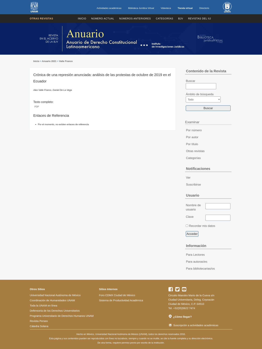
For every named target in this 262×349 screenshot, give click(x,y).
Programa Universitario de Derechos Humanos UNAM (62, 315)
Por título (192, 144)
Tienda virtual (185, 8)
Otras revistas (41, 18)
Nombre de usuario (193, 207)
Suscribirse (193, 184)
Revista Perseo (39, 320)
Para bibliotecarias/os (200, 268)
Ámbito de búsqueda (203, 97)
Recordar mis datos (202, 226)
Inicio (82, 18)
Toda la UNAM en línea (43, 305)
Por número (194, 130)
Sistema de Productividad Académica (121, 300)
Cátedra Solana (39, 326)
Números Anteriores (135, 18)
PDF (36, 106)
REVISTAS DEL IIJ (199, 18)
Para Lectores (195, 254)
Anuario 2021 (49, 61)
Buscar (201, 84)
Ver (188, 177)
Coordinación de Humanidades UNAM (52, 300)
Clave (189, 216)
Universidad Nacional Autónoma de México (55, 295)
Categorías (164, 18)
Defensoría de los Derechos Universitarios (55, 310)
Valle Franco (66, 61)
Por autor (192, 137)
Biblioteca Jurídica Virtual (141, 8)
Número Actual (102, 18)
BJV (180, 18)
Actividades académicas (109, 8)
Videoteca (166, 8)
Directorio (204, 8)
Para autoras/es (196, 261)
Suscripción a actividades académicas (193, 325)
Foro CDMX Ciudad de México (117, 295)
